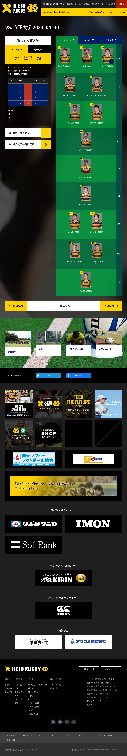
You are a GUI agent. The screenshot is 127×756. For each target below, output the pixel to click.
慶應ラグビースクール (95, 701)
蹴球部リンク (74, 4)
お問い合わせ (111, 4)
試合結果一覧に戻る (24, 145)
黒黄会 (121, 4)
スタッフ (18, 692)
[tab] (16, 49)
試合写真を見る (21, 133)
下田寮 (30, 710)
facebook (73, 721)
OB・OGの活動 (86, 4)
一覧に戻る (63, 306)
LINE (55, 720)
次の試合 (109, 306)
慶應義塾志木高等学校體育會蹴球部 (101, 686)
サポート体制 (33, 703)
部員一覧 (18, 684)
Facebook (78, 375)
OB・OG (18, 699)
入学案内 (31, 695)
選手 (16, 688)
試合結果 (8, 688)
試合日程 (8, 684)
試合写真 (8, 692)
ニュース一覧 (55, 684)
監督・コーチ (20, 695)
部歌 (30, 699)
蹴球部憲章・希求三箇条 (38, 684)
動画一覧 (53, 688)
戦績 (16, 703)
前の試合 (18, 306)
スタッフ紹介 (33, 692)
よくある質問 (33, 706)
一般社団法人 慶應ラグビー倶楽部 (100, 679)
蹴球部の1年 (33, 688)
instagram (67, 721)
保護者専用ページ (99, 4)
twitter (60, 721)
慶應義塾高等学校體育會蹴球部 (99, 682)
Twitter (48, 375)
